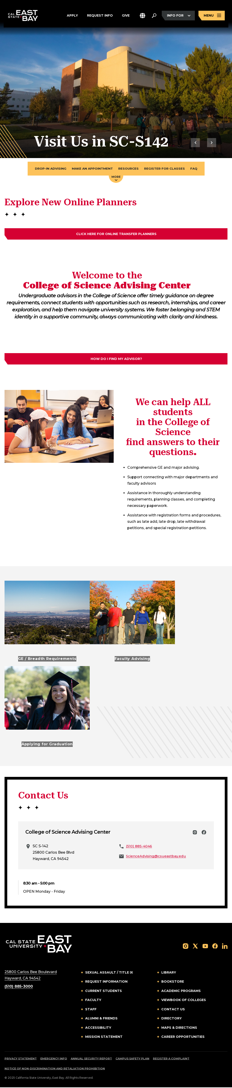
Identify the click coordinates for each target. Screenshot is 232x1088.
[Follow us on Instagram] (185, 946)
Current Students (103, 991)
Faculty (93, 1001)
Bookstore (172, 982)
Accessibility (98, 1028)
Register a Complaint (171, 1059)
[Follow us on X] (195, 946)
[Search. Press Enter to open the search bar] (154, 16)
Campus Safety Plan (132, 1059)
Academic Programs (181, 991)
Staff (91, 1010)
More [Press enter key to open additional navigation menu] (116, 179)
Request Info (100, 16)
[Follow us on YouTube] (205, 946)
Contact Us (173, 1010)
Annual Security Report (91, 1059)
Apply (72, 16)
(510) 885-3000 (19, 987)
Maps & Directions (179, 1028)
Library (168, 973)
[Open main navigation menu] (211, 16)
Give (126, 16)
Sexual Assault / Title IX (109, 973)
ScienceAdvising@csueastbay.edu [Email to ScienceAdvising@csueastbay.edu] (157, 857)
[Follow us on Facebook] (215, 946)
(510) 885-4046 (139, 847)
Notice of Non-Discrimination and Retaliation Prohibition (55, 1069)
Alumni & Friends (101, 1019)
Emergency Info (53, 1059)
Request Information (106, 982)
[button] (142, 16)
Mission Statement (104, 1038)
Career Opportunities (183, 1038)
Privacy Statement (21, 1059)
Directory (171, 1019)
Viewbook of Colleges (183, 1001)
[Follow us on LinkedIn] (224, 946)
